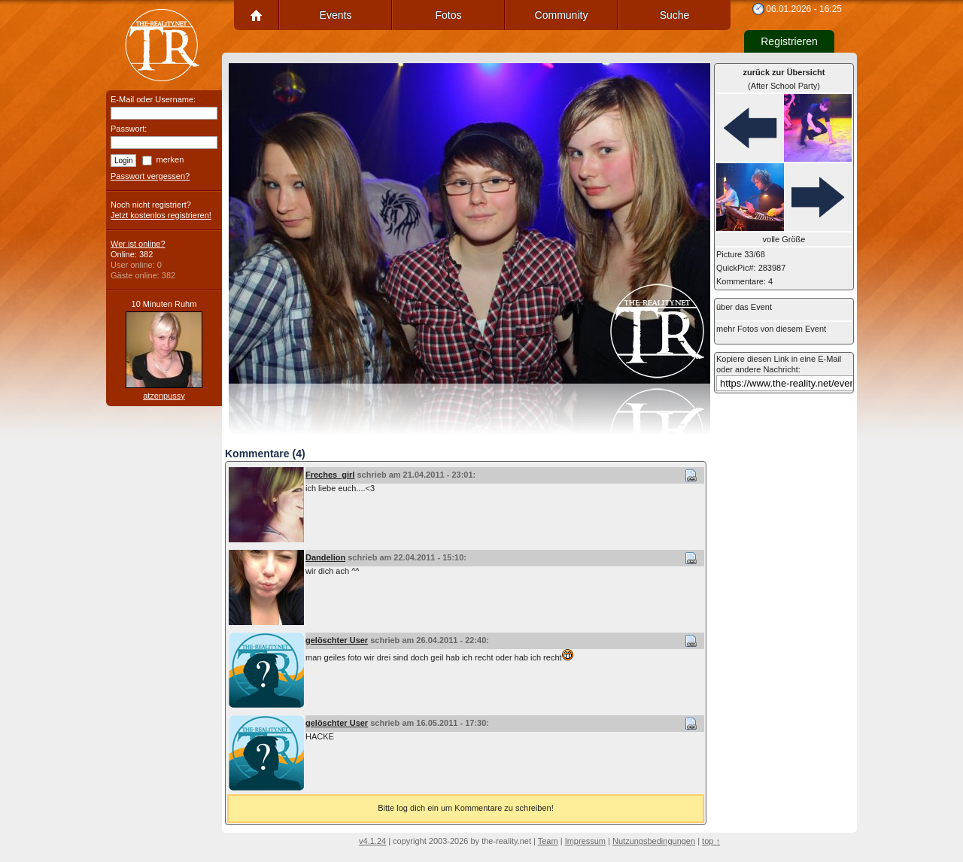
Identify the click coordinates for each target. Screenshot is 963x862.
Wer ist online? (138, 243)
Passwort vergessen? (150, 176)
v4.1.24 (372, 840)
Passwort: (129, 128)
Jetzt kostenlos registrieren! (161, 215)
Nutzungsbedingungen (653, 840)
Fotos (448, 15)
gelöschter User (336, 640)
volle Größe (784, 239)
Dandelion (325, 557)
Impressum (585, 840)
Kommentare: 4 (744, 281)
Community (561, 15)
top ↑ (711, 840)
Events (336, 15)
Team (548, 840)
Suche (675, 15)
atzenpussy (164, 395)
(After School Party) (784, 79)
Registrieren (789, 41)
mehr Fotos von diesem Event (771, 328)
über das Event (744, 306)
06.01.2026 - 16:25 (804, 9)
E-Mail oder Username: (153, 99)
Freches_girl (329, 474)
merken (170, 159)
